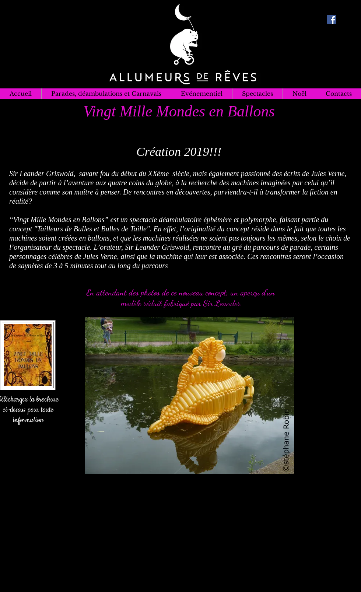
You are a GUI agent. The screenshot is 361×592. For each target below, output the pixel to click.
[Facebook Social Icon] (331, 19)
